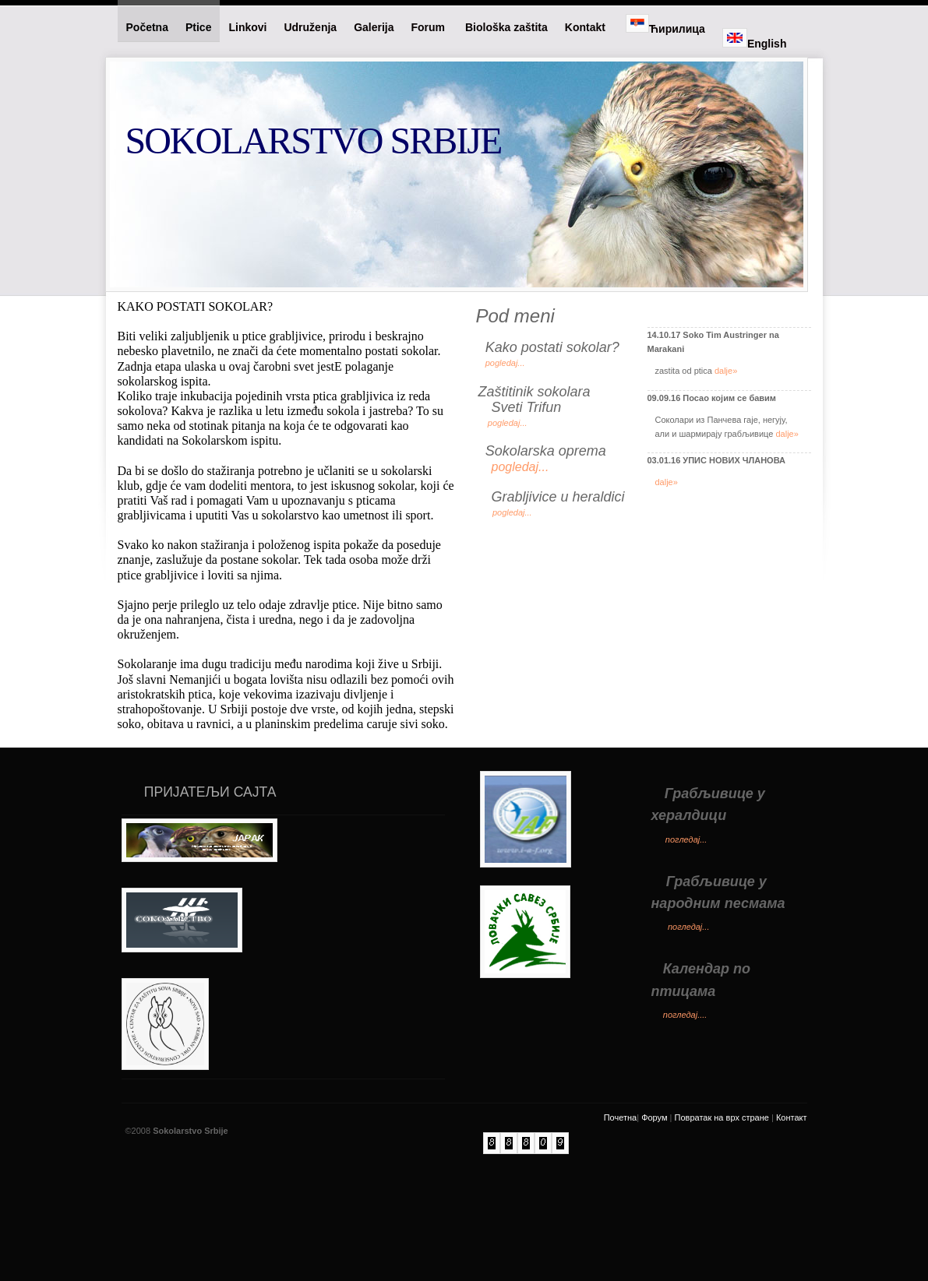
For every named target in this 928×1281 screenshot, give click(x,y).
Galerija (373, 27)
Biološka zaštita (506, 27)
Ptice (198, 27)
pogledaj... (505, 363)
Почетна (620, 1185)
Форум (654, 1185)
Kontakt (587, 27)
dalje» (726, 370)
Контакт (791, 1185)
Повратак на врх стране (722, 1185)
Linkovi (247, 27)
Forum (429, 27)
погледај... (686, 907)
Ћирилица (665, 24)
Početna (147, 27)
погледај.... (685, 1082)
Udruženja (310, 27)
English (754, 39)
